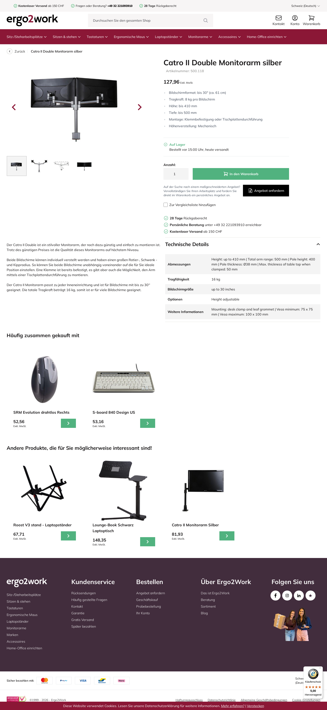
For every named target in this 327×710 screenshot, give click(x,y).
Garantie (77, 613)
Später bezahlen (83, 626)
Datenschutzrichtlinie (222, 700)
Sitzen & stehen (67, 37)
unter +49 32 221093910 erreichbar (216, 225)
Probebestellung (148, 606)
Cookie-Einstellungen (306, 700)
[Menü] (320, 668)
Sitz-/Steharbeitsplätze (27, 37)
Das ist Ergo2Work (215, 593)
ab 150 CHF (41, 6)
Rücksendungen (83, 593)
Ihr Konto (143, 613)
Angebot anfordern (266, 190)
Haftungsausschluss (189, 700)
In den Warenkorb (240, 173)
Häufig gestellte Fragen (89, 600)
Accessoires (229, 37)
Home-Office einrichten (267, 37)
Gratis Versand (82, 620)
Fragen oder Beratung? (91, 6)
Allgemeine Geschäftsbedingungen (264, 700)
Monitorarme (200, 37)
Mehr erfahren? (232, 706)
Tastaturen (97, 37)
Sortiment (208, 606)
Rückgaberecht (160, 6)
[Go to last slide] (14, 107)
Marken (12, 635)
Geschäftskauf (147, 600)
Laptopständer (168, 37)
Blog (204, 613)
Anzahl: (170, 165)
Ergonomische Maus (131, 37)
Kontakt (77, 606)
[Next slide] (139, 107)
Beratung (208, 600)
